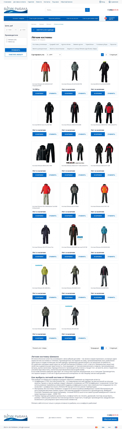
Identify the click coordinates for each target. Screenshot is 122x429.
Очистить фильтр (16, 55)
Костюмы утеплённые (40, 44)
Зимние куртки (78, 44)
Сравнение (114, 2)
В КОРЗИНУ (39, 93)
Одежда (41, 24)
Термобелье (89, 44)
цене (50, 54)
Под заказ (55, 2)
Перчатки (113, 44)
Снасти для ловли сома (90, 18)
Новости (39, 2)
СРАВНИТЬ (52, 93)
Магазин (33, 24)
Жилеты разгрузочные (40, 49)
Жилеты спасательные (57, 49)
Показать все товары (40, 348)
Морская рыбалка (54, 18)
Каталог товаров (18, 18)
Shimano (49, 24)
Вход (103, 2)
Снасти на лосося (72, 18)
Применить (15, 50)
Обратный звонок (66, 2)
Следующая (113, 55)
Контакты (47, 2)
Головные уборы (101, 44)
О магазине (7, 2)
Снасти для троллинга (36, 18)
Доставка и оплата (19, 2)
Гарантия (31, 2)
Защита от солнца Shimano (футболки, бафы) (82, 49)
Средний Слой (54, 44)
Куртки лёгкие (66, 44)
